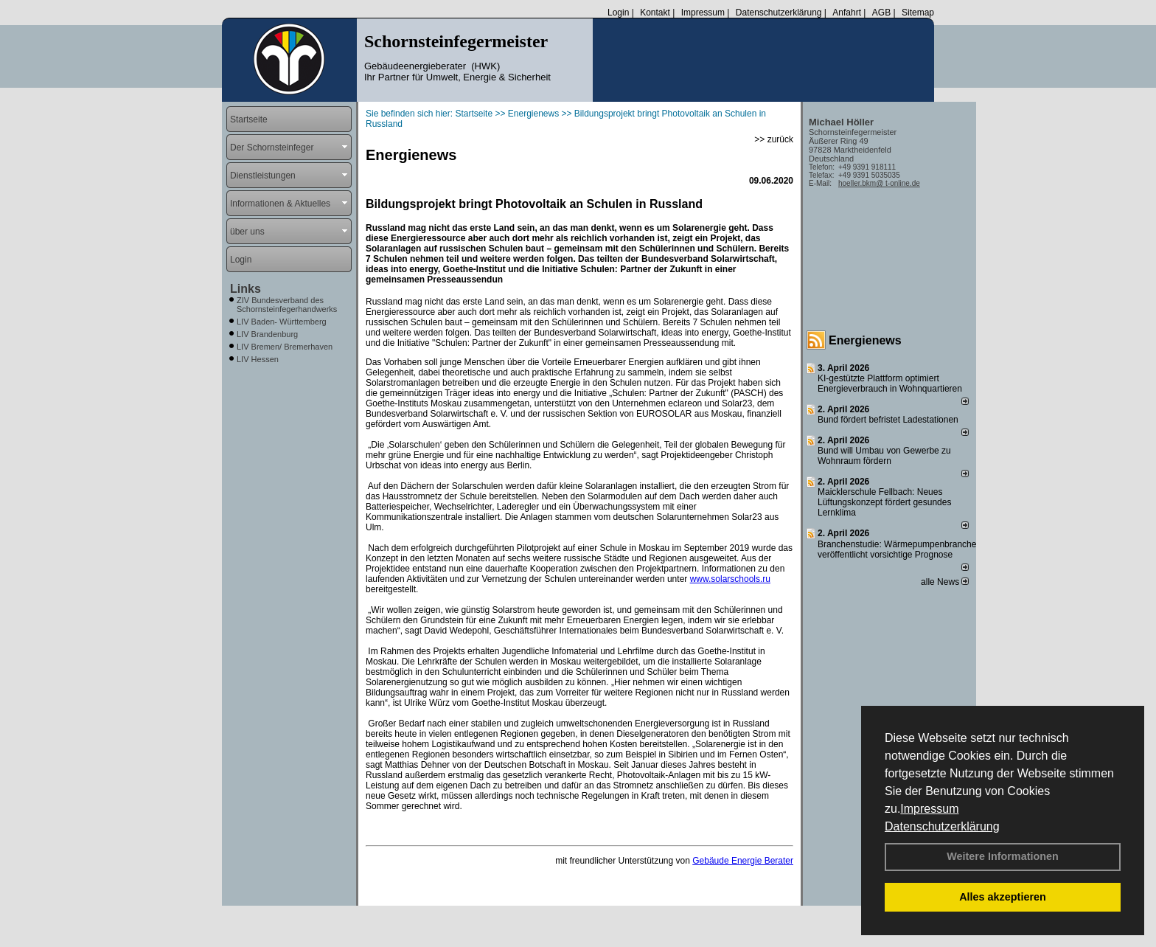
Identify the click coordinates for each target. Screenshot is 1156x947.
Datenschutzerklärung (942, 826)
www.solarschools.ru (730, 579)
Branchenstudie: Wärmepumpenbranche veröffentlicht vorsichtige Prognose (897, 549)
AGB (881, 12)
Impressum (929, 808)
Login (618, 12)
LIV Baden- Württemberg (282, 321)
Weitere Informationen (1003, 856)
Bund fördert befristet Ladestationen (888, 419)
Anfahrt (846, 12)
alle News (945, 582)
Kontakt (655, 12)
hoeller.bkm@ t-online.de (879, 183)
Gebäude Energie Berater (742, 861)
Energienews (865, 340)
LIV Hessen (258, 359)
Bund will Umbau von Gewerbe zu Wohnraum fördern (884, 455)
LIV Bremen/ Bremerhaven (284, 346)
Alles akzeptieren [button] (1002, 897)
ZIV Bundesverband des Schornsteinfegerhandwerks (287, 304)
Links (245, 288)
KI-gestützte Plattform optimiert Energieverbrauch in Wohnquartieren (890, 383)
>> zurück (773, 139)
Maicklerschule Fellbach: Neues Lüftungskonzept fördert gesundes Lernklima (884, 502)
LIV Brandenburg (267, 334)
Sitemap (918, 12)
